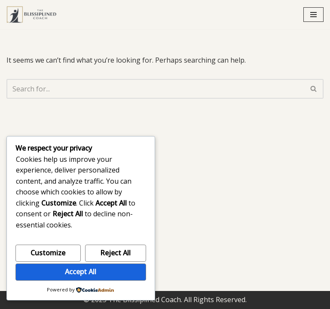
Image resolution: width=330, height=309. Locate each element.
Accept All (80, 271)
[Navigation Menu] (313, 14)
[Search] (155, 89)
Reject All (115, 253)
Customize (48, 253)
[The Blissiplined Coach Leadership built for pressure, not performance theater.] (32, 14)
